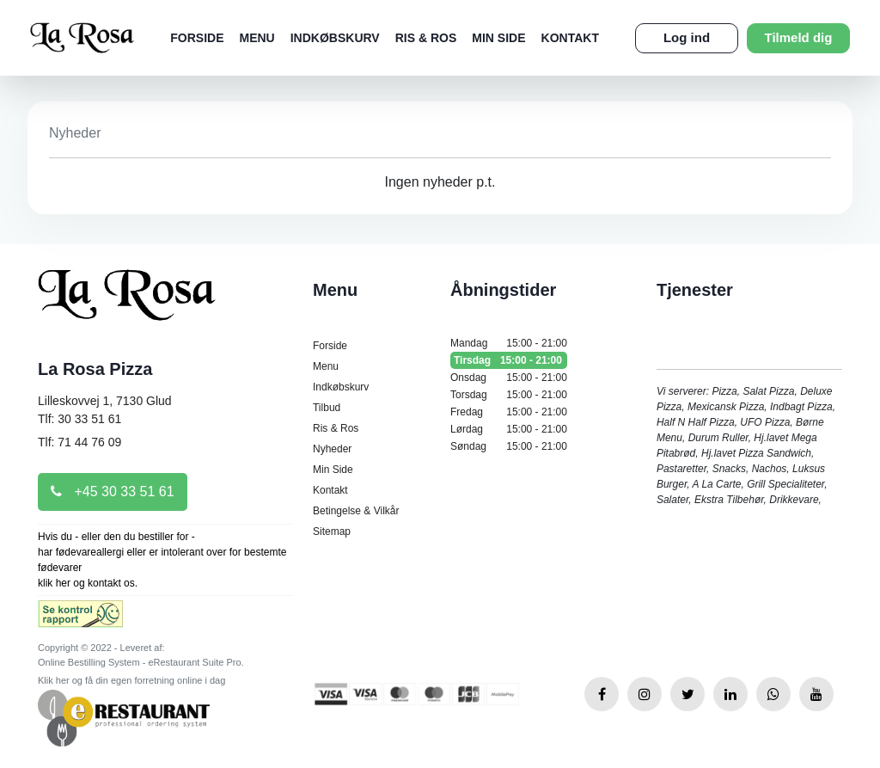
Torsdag (508, 394)
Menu (257, 38)
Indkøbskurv (335, 38)
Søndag (508, 446)
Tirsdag (509, 360)
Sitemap (332, 531)
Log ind (686, 37)
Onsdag (508, 377)
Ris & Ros (426, 38)
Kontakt (570, 38)
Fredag (508, 412)
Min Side (498, 38)
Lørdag (508, 429)
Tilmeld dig (799, 37)
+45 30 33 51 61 (112, 491)
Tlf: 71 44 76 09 (79, 442)
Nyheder (332, 449)
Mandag (508, 343)
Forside (196, 38)
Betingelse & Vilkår (356, 511)
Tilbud (326, 408)
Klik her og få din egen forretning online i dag (131, 680)
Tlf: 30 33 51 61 (79, 419)
